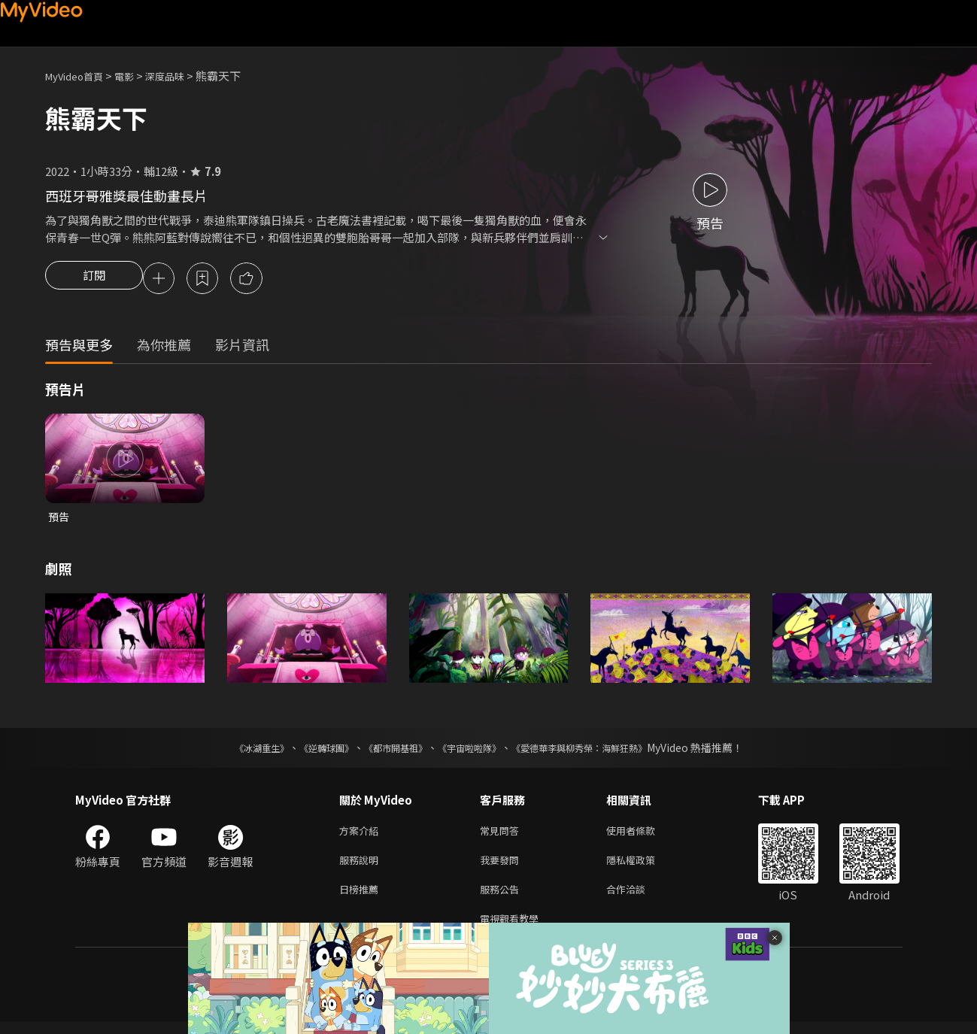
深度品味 (181, 75)
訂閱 (94, 280)
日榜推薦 (361, 898)
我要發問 (502, 867)
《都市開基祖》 (388, 751)
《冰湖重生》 (235, 751)
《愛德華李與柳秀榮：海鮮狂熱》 (599, 751)
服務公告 (502, 898)
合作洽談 (637, 898)
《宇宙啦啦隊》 (472, 751)
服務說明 (361, 867)
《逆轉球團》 (309, 751)
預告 (59, 519)
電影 (136, 75)
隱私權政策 (643, 867)
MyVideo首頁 (79, 75)
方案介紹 (361, 835)
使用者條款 (643, 835)
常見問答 (502, 835)
